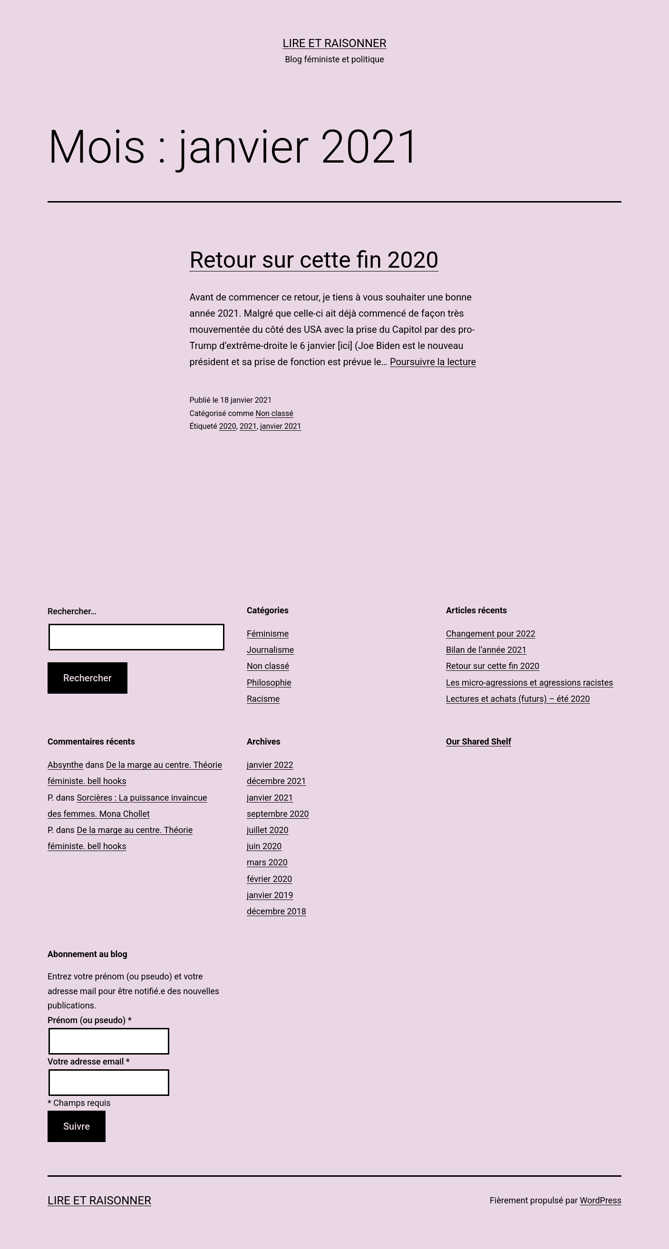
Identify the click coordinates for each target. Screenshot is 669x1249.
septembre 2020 (278, 814)
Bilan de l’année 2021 (486, 650)
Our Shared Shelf (478, 741)
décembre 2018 (276, 911)
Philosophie (269, 682)
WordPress (600, 1200)
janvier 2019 (270, 895)
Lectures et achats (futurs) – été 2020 (518, 699)
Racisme (263, 699)
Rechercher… (72, 611)
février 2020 (269, 879)
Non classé (274, 413)
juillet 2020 (268, 830)
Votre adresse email (89, 1061)
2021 (248, 426)
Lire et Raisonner (335, 43)
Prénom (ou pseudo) (90, 1020)
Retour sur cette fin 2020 (314, 259)
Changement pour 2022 (490, 634)
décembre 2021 (276, 781)
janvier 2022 (270, 765)
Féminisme (268, 634)
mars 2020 (267, 862)
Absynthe (65, 765)
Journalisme (270, 650)
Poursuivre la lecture (433, 362)
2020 (227, 426)
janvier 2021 (280, 426)
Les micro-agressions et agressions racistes (529, 682)
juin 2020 (264, 846)
